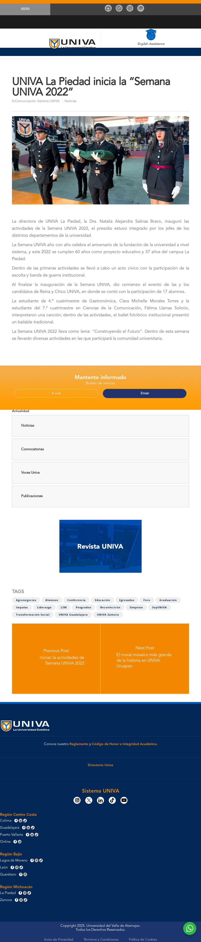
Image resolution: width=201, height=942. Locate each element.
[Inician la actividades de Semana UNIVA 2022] (56, 656)
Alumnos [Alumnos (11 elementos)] (51, 598)
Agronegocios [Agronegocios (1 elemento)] (26, 598)
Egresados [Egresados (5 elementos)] (126, 598)
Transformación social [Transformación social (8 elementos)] (33, 612)
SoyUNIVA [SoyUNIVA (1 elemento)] (159, 605)
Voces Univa (30, 471)
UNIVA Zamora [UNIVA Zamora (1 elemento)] (108, 612)
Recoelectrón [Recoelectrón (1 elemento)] (110, 605)
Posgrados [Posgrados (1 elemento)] (83, 605)
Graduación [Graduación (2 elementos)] (168, 598)
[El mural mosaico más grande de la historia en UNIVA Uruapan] (144, 656)
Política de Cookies (143, 937)
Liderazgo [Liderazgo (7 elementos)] (44, 605)
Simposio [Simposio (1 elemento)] (136, 605)
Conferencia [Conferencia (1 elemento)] (76, 598)
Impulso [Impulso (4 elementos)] (22, 605)
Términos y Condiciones (101, 937)
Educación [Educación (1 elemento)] (102, 598)
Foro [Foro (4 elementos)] (146, 598)
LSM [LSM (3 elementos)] (64, 605)
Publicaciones (32, 494)
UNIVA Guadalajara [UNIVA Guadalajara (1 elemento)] (73, 612)
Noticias (70, 101)
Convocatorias (32, 447)
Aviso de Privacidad (58, 937)
